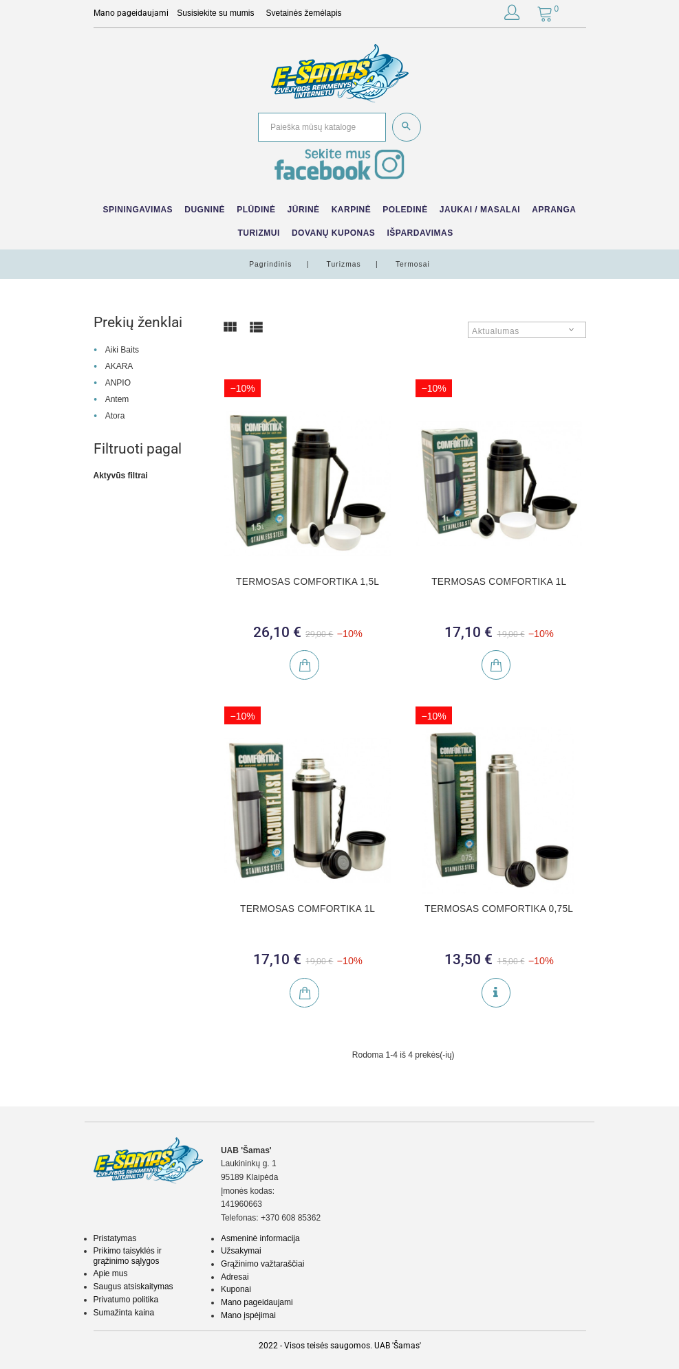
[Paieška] (322, 127)
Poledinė (404, 209)
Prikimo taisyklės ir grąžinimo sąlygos (128, 1255)
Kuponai (236, 1289)
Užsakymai (241, 1251)
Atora (115, 416)
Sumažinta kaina (124, 1312)
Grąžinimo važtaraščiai (262, 1264)
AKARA (119, 366)
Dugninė (204, 209)
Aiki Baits (122, 350)
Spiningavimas (138, 209)
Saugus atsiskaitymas (133, 1286)
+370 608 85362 (291, 1218)
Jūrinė (304, 209)
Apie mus (111, 1273)
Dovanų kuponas (333, 233)
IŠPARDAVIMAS (420, 233)
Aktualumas (495, 331)
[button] (511, 15)
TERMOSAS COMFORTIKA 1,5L (307, 582)
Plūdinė (256, 209)
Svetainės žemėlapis (304, 13)
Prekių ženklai (138, 322)
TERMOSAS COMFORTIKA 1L (498, 582)
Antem (117, 399)
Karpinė (351, 209)
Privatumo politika (126, 1299)
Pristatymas (115, 1238)
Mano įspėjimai (248, 1315)
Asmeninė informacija (260, 1238)
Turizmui (258, 233)
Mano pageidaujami (257, 1302)
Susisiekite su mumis (215, 13)
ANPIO (118, 383)
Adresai (235, 1277)
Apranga (554, 209)
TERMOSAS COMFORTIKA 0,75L (498, 909)
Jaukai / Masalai (480, 209)
